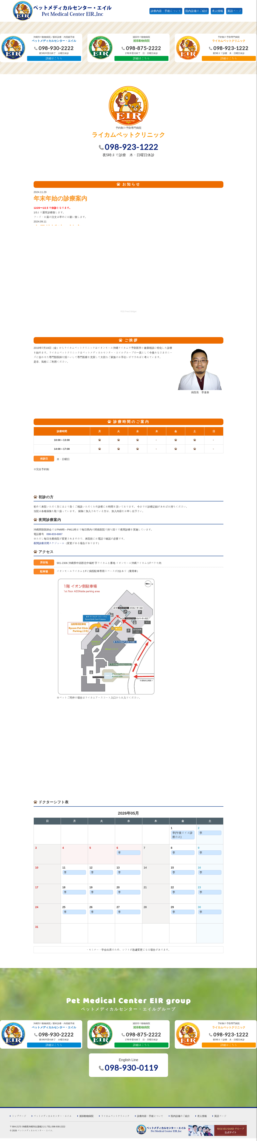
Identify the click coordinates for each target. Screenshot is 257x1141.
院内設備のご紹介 (196, 10)
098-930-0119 (131, 1070)
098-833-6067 (54, 536)
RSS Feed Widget (128, 312)
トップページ (19, 1118)
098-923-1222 (131, 147)
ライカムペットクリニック (115, 1118)
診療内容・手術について (166, 10)
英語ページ (234, 10)
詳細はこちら (54, 58)
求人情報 (217, 10)
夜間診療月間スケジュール (49, 545)
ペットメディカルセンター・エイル (53, 1118)
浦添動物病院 (86, 1118)
